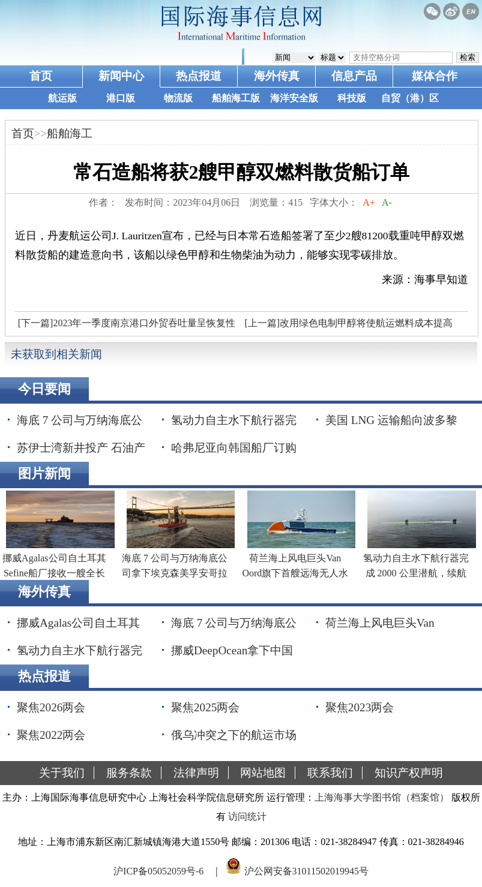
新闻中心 (121, 76)
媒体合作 (434, 76)
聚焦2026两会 (51, 707)
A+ (369, 202)
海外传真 (277, 76)
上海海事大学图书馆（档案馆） (382, 797)
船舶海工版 (236, 98)
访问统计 (247, 816)
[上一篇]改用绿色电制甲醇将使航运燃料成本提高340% (347, 326)
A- (387, 202)
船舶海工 (69, 133)
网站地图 (263, 772)
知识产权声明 (409, 772)
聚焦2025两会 (205, 707)
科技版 (351, 98)
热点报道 (198, 76)
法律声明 (196, 772)
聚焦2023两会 (359, 707)
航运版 (62, 98)
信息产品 (354, 76)
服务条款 (129, 772)
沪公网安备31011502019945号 (306, 871)
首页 (40, 76)
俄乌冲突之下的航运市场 (234, 735)
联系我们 (330, 772)
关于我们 (62, 772)
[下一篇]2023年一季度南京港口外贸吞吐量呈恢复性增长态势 (125, 326)
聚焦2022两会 (51, 735)
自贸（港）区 (410, 98)
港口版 (120, 98)
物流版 (178, 98)
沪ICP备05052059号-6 (158, 871)
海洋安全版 (294, 98)
